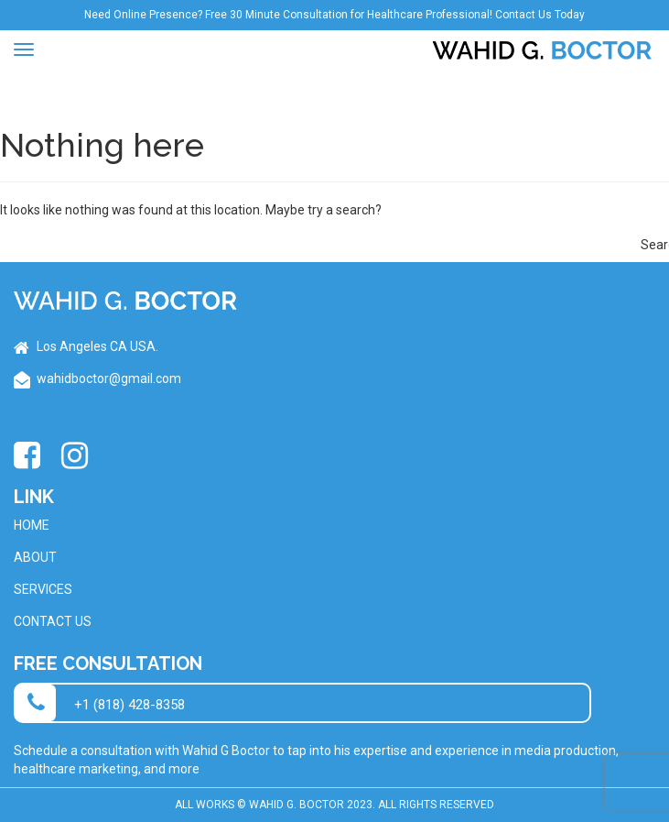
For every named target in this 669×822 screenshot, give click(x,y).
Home (31, 525)
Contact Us (53, 621)
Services (43, 589)
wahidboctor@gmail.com (109, 378)
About (35, 557)
